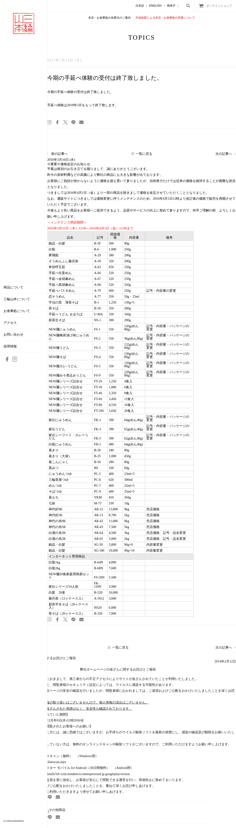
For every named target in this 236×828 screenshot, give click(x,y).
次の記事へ (223, 154)
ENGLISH (155, 5)
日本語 (139, 5)
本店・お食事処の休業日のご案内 (109, 17)
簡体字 (171, 5)
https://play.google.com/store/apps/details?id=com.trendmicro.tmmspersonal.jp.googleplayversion (65, 776)
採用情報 (10, 346)
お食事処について (17, 311)
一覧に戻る (144, 154)
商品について (13, 287)
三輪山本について (17, 299)
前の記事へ (59, 154)
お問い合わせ (13, 334)
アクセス (10, 323)
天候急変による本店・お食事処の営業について (165, 17)
